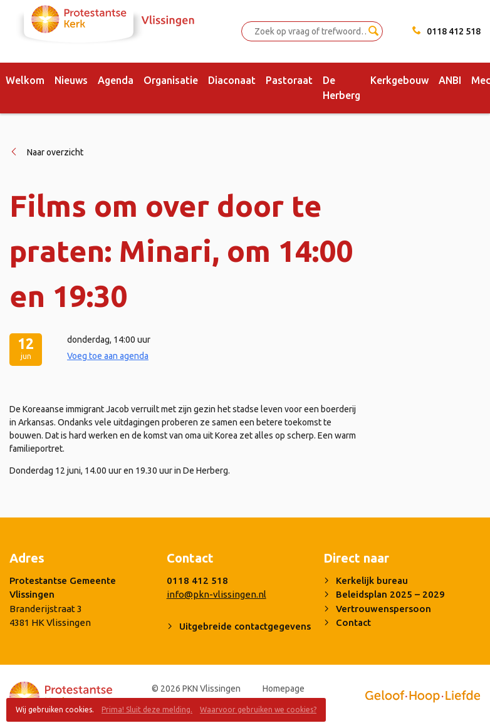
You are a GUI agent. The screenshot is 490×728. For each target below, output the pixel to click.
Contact (353, 622)
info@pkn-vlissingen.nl (216, 594)
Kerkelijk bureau (372, 580)
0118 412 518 (454, 31)
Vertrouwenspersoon (383, 608)
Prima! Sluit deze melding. (147, 709)
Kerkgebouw (399, 80)
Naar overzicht (55, 152)
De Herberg (341, 88)
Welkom (25, 80)
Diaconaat (232, 80)
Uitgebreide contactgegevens (245, 626)
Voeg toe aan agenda (108, 356)
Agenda (115, 80)
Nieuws (71, 80)
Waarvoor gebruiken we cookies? (258, 709)
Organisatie (170, 80)
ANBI (450, 80)
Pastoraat (289, 80)
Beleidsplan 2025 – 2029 (390, 594)
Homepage (284, 689)
